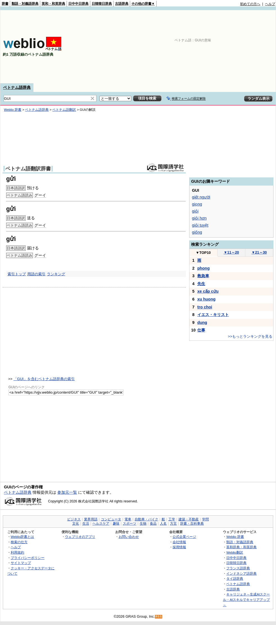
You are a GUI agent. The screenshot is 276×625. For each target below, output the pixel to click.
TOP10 (203, 253)
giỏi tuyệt (200, 225)
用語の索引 (36, 274)
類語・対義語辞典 (25, 3)
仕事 (201, 330)
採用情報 (179, 547)
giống (197, 232)
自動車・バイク (146, 519)
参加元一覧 (67, 492)
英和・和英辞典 (53, 3)
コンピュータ (111, 519)
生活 (85, 523)
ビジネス (74, 519)
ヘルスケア (100, 523)
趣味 (116, 523)
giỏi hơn (199, 218)
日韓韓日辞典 (102, 3)
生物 (143, 523)
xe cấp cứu (208, 291)
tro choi (204, 307)
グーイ (40, 195)
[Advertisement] (229, 47)
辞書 (5, 3)
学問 (205, 519)
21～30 (259, 252)
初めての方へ (250, 4)
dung (202, 322)
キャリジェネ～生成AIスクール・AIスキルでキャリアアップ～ (246, 599)
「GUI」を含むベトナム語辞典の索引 (44, 379)
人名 (163, 523)
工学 (171, 519)
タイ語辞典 (234, 578)
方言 (173, 523)
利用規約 (17, 552)
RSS (158, 616)
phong (203, 268)
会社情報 (179, 542)
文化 (75, 523)
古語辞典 (121, 3)
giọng (197, 204)
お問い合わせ (129, 536)
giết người (201, 197)
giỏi (195, 211)
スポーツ (129, 523)
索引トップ (17, 274)
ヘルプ (270, 4)
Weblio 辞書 (12, 109)
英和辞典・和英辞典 (241, 547)
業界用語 (91, 519)
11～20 (231, 252)
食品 (153, 523)
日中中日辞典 (78, 3)
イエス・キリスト (213, 314)
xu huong (206, 299)
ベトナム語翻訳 (64, 109)
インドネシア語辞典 (241, 573)
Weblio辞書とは (22, 536)
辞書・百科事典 (192, 523)
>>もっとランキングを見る (250, 336)
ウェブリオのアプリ (80, 536)
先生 (201, 283)
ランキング (56, 274)
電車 (128, 519)
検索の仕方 (19, 542)
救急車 (203, 276)
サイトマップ (21, 563)
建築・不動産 (188, 519)
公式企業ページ (184, 536)
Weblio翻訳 (234, 552)
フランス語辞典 (238, 568)
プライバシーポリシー (27, 557)
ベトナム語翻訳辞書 (28, 169)
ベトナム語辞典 (17, 87)
